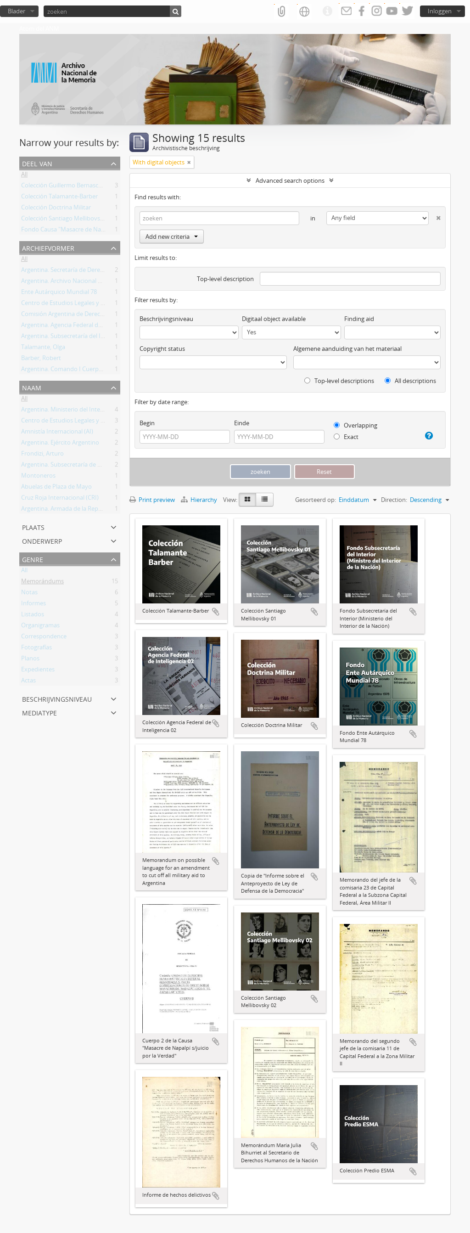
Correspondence (44, 638)
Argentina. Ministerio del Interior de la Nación (83, 411)
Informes (33, 605)
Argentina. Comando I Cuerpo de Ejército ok (80, 370)
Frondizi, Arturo (42, 455)
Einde (241, 423)
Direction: (394, 499)
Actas (28, 682)
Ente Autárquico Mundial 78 (59, 293)
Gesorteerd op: (315, 499)
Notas (29, 594)
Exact (346, 437)
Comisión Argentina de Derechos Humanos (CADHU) (92, 315)
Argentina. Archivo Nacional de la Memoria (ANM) (88, 282)
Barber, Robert (41, 359)
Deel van (37, 163)
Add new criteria (171, 236)
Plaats (33, 526)
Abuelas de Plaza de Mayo (56, 488)
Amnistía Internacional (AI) (57, 433)
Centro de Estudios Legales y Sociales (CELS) (80, 304)
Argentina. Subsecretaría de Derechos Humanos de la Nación (103, 466)
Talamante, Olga (43, 348)
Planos (30, 660)
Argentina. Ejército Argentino (60, 444)
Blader (16, 11)
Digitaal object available (274, 319)
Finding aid (359, 319)
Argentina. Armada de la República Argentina (81, 510)
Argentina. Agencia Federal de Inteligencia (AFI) (84, 326)
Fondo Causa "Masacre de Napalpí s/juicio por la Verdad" (98, 231)
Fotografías (36, 649)
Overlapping (355, 425)
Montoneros (38, 477)
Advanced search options (290, 180)
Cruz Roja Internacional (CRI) (60, 499)
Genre (32, 558)
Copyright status (162, 348)
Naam (31, 387)
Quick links (327, 11)
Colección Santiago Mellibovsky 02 (67, 220)
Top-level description (225, 279)
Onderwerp (42, 540)
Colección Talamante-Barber (59, 198)
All (24, 176)
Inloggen (440, 11)
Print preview (152, 499)
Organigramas (40, 627)
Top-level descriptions (339, 381)
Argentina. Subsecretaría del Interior (70, 337)
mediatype (39, 712)
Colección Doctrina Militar (56, 209)
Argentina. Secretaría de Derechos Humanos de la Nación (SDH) (107, 271)
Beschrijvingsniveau (57, 698)
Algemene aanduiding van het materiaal (347, 348)
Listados (32, 616)
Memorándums (42, 583)
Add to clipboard (215, 611)
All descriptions (410, 381)
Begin (147, 423)
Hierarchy (199, 499)
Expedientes (38, 671)
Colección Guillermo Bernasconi (64, 187)
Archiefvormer (48, 247)
